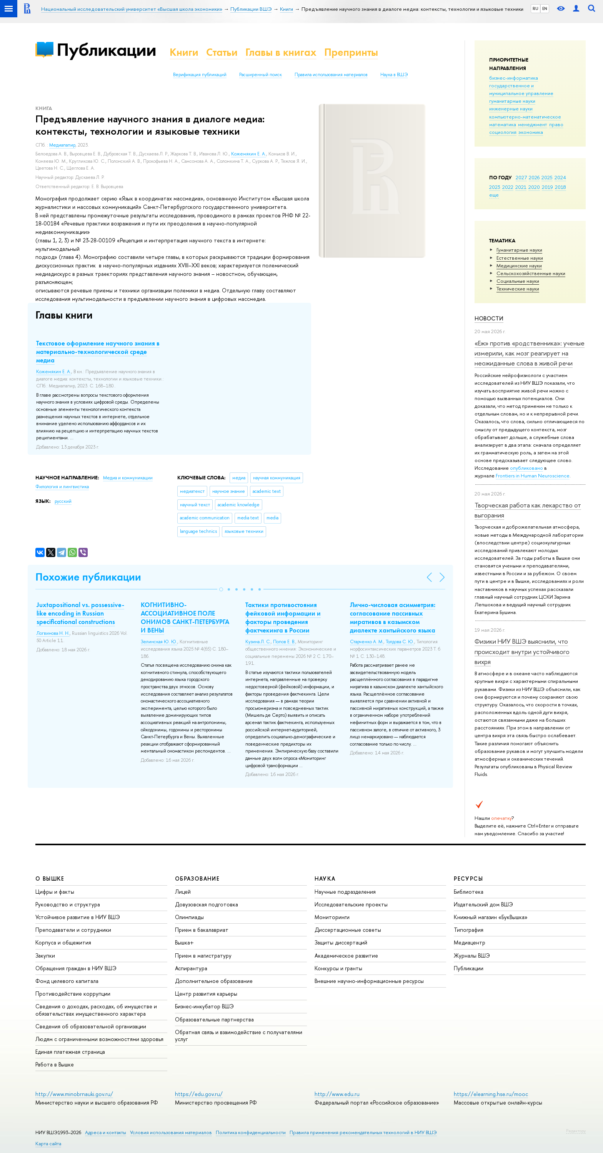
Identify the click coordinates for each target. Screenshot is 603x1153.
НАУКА (325, 878)
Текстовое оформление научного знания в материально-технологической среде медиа (98, 351)
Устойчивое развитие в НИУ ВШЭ (77, 917)
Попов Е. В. (284, 642)
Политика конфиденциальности (251, 1132)
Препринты (351, 52)
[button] (221, 589)
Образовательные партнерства (214, 1019)
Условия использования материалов (171, 1132)
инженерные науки (511, 108)
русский (63, 501)
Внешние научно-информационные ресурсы (369, 980)
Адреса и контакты (105, 1132)
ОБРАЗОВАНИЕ (197, 878)
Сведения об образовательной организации (90, 1026)
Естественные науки (519, 257)
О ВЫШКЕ (50, 878)
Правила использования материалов (331, 75)
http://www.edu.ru (337, 1094)
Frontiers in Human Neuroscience (533, 475)
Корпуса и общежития (63, 942)
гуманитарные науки (512, 100)
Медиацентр (469, 942)
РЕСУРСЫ (468, 878)
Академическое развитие (346, 955)
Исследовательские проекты (351, 904)
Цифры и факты (54, 891)
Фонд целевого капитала (66, 980)
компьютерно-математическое (525, 116)
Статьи (222, 52)
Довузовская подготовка (206, 904)
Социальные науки (517, 280)
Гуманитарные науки (519, 249)
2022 (507, 187)
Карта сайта (48, 1143)
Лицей (183, 891)
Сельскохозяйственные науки (530, 273)
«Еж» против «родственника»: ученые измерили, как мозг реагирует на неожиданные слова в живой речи (530, 353)
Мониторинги (332, 917)
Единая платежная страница (70, 1051)
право (556, 124)
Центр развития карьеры (206, 993)
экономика (530, 131)
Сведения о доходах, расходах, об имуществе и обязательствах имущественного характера (96, 1010)
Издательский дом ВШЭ (483, 904)
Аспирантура (191, 968)
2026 (534, 177)
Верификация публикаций (200, 75)
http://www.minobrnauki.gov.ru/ (74, 1094)
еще (494, 194)
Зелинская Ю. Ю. (159, 642)
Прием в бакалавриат (201, 929)
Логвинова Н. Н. (53, 633)
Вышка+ (184, 942)
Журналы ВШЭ (472, 955)
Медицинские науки (519, 265)
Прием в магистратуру (203, 955)
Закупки (45, 955)
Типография (468, 929)
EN (544, 8)
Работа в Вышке (54, 1064)
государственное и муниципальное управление (521, 89)
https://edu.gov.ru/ (199, 1094)
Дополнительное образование (214, 980)
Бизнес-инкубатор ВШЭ (204, 1006)
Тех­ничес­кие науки (517, 288)
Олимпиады (189, 917)
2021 (520, 187)
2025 (547, 177)
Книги (184, 52)
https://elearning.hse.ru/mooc (491, 1094)
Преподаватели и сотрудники (73, 929)
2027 (521, 177)
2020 (534, 187)
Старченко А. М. (366, 642)
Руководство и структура (67, 904)
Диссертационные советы (348, 929)
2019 (547, 187)
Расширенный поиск (260, 75)
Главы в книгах (280, 52)
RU (535, 8)
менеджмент (532, 124)
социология (502, 131)
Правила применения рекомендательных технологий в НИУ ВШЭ (363, 1132)
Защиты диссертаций (341, 942)
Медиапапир (62, 145)
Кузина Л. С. (258, 642)
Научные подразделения (345, 891)
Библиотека (468, 891)
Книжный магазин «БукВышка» (491, 917)
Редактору (576, 1130)
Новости (489, 318)
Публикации (106, 49)
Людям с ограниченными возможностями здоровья (99, 1039)
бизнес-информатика (513, 77)
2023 (494, 187)
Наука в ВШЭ (394, 75)
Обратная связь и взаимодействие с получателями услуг (238, 1035)
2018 (560, 187)
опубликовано (526, 467)
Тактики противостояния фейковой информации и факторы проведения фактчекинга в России (283, 617)
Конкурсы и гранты (338, 968)
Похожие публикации (88, 577)
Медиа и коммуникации (128, 478)
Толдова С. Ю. (400, 642)
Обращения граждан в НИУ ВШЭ (76, 968)
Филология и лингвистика (62, 487)
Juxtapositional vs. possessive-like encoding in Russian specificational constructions (80, 613)
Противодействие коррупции (72, 993)
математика (502, 124)
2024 (560, 177)
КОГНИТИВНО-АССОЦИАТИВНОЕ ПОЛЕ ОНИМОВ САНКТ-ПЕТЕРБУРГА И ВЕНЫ (185, 617)
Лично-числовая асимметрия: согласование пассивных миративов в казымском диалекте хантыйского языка (392, 617)
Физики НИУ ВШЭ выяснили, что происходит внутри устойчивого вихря (522, 651)
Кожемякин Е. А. (248, 154)
